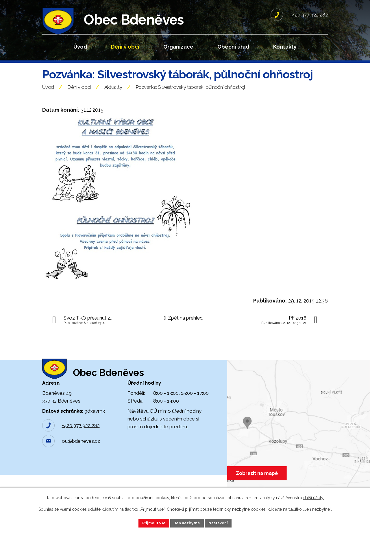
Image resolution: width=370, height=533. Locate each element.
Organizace (178, 47)
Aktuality (113, 99)
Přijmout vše (151, 522)
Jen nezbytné (187, 522)
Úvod (80, 47)
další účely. (313, 497)
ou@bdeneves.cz (81, 462)
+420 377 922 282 (81, 447)
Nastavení (221, 522)
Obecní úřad (233, 47)
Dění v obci (125, 47)
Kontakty (285, 47)
